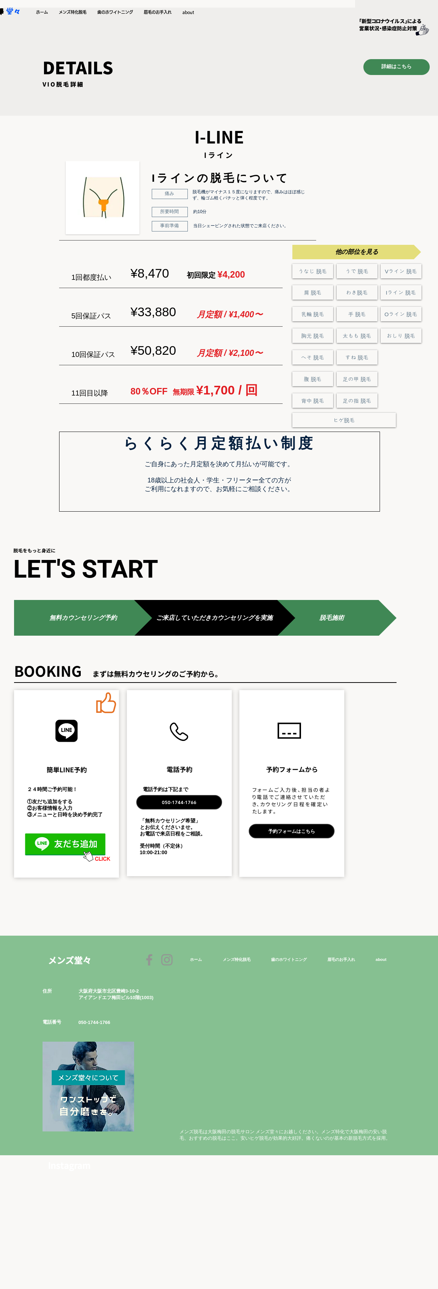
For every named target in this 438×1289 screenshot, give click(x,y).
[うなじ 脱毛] (312, 271)
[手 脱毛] (357, 314)
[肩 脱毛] (312, 292)
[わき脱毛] (357, 292)
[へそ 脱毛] (312, 357)
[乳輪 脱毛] (312, 314)
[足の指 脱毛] (357, 400)
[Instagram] (166, 959)
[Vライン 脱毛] (401, 271)
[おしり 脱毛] (401, 335)
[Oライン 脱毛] (401, 314)
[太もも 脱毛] (357, 335)
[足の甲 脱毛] (357, 379)
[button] (72, 12)
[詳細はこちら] (396, 67)
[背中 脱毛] (312, 400)
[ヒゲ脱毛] (344, 420)
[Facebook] (149, 959)
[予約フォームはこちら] (292, 831)
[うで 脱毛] (357, 271)
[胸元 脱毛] (312, 335)
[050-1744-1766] (179, 802)
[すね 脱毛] (357, 357)
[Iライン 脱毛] (401, 292)
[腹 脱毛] (312, 379)
